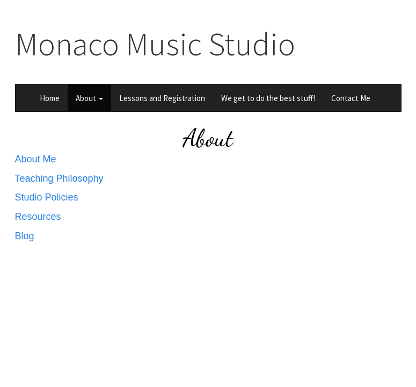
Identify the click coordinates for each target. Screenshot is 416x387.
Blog (24, 236)
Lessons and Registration (162, 98)
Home (50, 98)
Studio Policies (46, 197)
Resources (38, 216)
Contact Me (350, 98)
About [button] (89, 98)
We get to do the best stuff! (268, 98)
